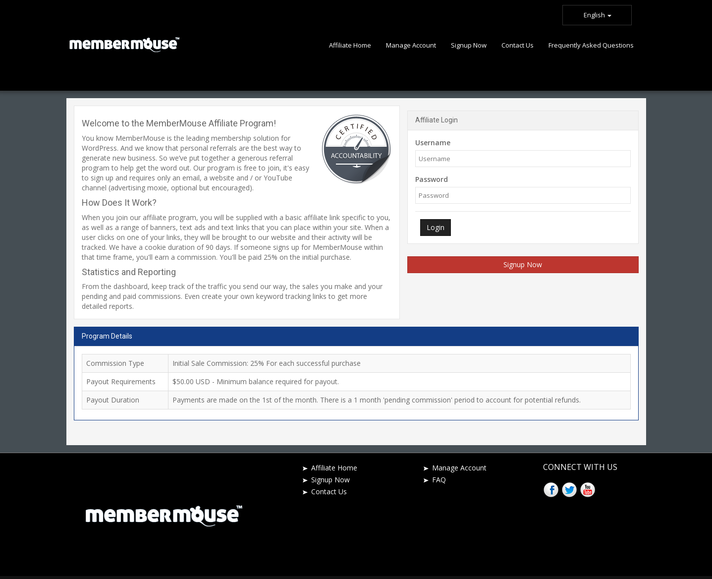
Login (435, 227)
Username (432, 142)
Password (431, 179)
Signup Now (522, 264)
